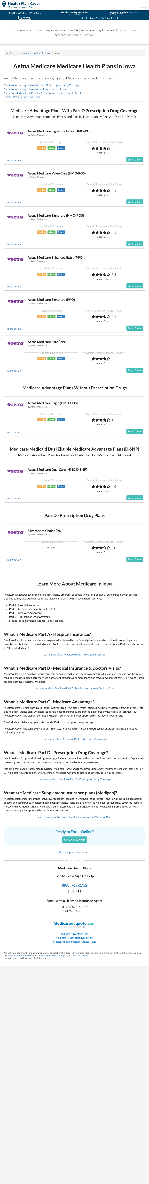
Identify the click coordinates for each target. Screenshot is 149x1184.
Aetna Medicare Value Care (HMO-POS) (57, 173)
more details (14, 160)
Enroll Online (134, 159)
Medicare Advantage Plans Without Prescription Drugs (35, 89)
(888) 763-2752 (119, 13)
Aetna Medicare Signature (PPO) (51, 299)
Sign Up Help (24, 17)
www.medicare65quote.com (18, 955)
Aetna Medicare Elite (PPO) (48, 342)
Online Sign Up (74, 839)
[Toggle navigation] (143, 5)
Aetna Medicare (42, 53)
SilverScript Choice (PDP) (46, 531)
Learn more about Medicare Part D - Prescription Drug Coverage (75, 779)
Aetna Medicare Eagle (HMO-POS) (53, 403)
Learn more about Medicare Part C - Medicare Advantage (75, 738)
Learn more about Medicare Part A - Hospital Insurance (74, 654)
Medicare (11, 53)
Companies (25, 53)
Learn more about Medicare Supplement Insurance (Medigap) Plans (74, 816)
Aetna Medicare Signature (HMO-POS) (56, 215)
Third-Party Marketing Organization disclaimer (64, 955)
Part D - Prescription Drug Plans (22, 96)
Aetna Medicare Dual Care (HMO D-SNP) (57, 469)
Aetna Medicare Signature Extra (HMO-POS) (60, 131)
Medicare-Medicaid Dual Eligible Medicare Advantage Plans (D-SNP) (42, 92)
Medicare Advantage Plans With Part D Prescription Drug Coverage (42, 85)
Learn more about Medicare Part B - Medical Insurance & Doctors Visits (74, 688)
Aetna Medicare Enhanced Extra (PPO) (56, 257)
